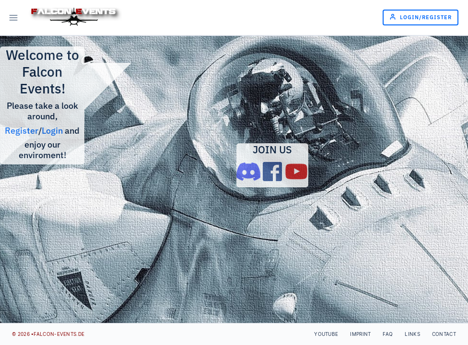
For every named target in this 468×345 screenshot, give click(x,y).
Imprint (360, 334)
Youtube (326, 334)
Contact (444, 334)
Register (21, 130)
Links (412, 334)
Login (52, 130)
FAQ (388, 334)
